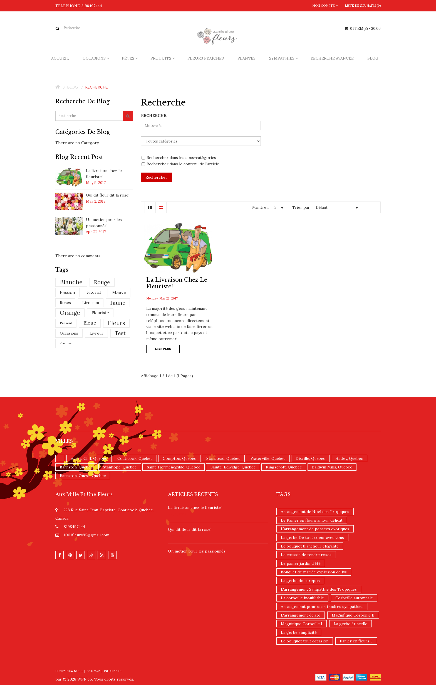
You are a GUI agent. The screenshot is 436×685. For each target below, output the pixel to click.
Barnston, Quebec (76, 467)
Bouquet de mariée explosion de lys (314, 571)
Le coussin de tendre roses (306, 554)
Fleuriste (100, 312)
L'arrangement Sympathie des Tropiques (319, 589)
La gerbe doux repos (300, 580)
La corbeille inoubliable (302, 597)
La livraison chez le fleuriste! (195, 507)
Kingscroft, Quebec (284, 467)
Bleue (89, 323)
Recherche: (154, 115)
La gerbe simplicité (299, 632)
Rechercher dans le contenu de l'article (180, 163)
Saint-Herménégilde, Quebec (173, 467)
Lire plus (163, 349)
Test (120, 333)
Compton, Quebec (179, 458)
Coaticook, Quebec (134, 458)
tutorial (93, 292)
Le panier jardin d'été (301, 563)
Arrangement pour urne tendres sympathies (322, 606)
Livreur (96, 333)
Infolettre (112, 671)
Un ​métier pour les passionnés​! (197, 551)
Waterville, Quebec (268, 458)
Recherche (96, 87)
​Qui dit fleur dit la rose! (107, 195)
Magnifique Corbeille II (353, 615)
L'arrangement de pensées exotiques (315, 528)
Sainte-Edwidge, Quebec (233, 467)
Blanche (71, 282)
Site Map (93, 671)
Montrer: (260, 207)
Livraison (90, 302)
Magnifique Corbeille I (301, 623)
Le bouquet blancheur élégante (310, 546)
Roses (65, 302)
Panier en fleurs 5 (356, 641)
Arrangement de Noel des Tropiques (315, 511)
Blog (72, 87)
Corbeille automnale (354, 597)
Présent (66, 323)
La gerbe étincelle (350, 623)
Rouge (102, 282)
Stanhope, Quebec (120, 467)
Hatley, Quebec (349, 458)
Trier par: (301, 207)
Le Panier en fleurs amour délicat (312, 520)
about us (65, 343)
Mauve (119, 292)
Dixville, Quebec (310, 458)
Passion (67, 292)
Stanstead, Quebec (223, 458)
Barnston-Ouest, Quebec (83, 475)
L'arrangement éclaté (300, 615)
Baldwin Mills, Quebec (332, 467)
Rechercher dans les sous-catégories (179, 157)
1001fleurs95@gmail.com (86, 534)
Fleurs (116, 323)
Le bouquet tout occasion (304, 641)
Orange (70, 312)
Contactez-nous (68, 671)
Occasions (69, 333)
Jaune (117, 302)
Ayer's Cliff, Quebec (89, 458)
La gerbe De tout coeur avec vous (312, 537)
